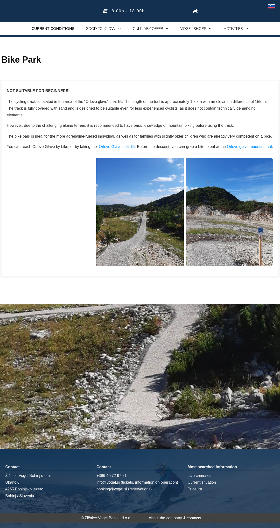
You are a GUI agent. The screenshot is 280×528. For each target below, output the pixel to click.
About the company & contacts (175, 518)
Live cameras (199, 476)
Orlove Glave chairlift (117, 147)
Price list (195, 489)
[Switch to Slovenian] (272, 6)
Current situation (202, 482)
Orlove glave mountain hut (249, 147)
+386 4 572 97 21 (112, 476)
